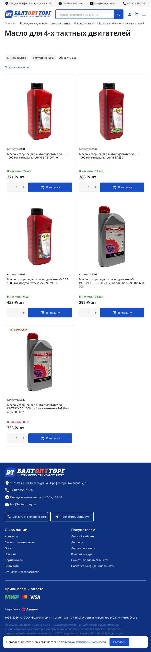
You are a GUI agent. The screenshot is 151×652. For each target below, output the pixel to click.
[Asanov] (30, 609)
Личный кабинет (82, 536)
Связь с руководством (19, 542)
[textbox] (87, 15)
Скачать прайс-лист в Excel (89, 560)
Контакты (11, 536)
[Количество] (16, 187)
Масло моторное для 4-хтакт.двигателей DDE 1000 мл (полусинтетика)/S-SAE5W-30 (37, 281)
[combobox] (89, 14)
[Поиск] (118, 14)
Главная (10, 23)
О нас (8, 548)
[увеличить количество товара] (23, 187)
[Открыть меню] (144, 14)
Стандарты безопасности (22, 572)
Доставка (77, 542)
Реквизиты (12, 566)
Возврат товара (81, 554)
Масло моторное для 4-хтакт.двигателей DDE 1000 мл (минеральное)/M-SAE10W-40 (37, 155)
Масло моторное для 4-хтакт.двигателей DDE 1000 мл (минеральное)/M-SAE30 (109, 155)
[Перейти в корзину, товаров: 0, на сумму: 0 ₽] (136, 14)
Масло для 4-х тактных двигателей (120, 23)
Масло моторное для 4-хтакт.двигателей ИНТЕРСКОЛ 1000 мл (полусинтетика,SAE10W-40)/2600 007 (38, 408)
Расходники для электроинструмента (44, 23)
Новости (10, 554)
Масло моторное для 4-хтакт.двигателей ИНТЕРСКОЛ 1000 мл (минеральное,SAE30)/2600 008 (111, 283)
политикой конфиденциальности (83, 642)
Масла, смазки (83, 23)
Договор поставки (83, 548)
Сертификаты (14, 560)
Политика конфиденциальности (92, 566)
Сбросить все (67, 57)
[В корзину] (50, 187)
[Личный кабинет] (129, 14)
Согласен (119, 642)
